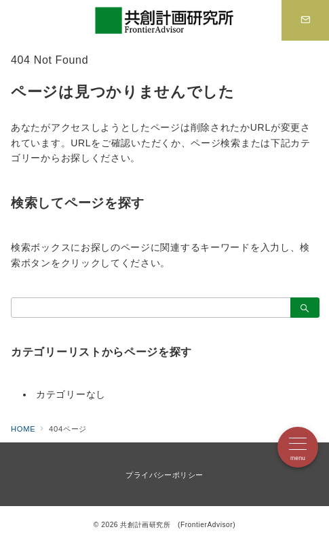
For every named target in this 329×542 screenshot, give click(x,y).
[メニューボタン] (297, 447)
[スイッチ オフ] (305, 20)
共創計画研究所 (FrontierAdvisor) (177, 524)
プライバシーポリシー (164, 475)
